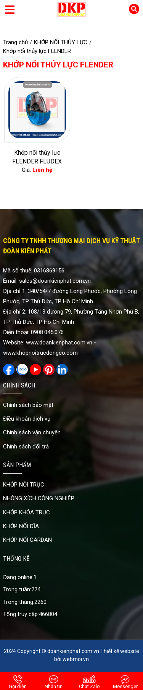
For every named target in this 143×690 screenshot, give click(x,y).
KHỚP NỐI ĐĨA (21, 526)
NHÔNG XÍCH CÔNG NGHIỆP (38, 498)
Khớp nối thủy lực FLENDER (58, 64)
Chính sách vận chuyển (32, 432)
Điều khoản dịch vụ (26, 418)
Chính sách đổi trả (26, 446)
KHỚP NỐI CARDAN (27, 539)
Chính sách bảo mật (28, 405)
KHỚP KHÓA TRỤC (26, 512)
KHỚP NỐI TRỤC (23, 484)
